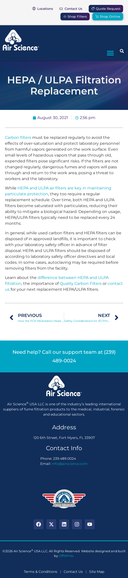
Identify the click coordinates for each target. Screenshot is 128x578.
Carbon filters (18, 137)
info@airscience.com (70, 463)
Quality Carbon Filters (81, 283)
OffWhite (66, 556)
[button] (110, 52)
